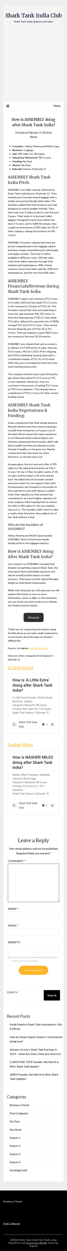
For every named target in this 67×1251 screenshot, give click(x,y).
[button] (34, 617)
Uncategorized (18, 1170)
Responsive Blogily (36, 1242)
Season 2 (15, 1145)
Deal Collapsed (19, 1113)
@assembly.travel (38, 648)
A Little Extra (20, 667)
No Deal (14, 1121)
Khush (33, 136)
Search (12, 992)
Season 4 (15, 1162)
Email (13, 925)
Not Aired (15, 1129)
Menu (57, 105)
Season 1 (15, 1137)
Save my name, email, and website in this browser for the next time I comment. (34, 959)
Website (14, 942)
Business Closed (19, 1105)
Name (13, 908)
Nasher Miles (20, 744)
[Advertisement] (33, 58)
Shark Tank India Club (33, 15)
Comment (17, 861)
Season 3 (15, 1154)
